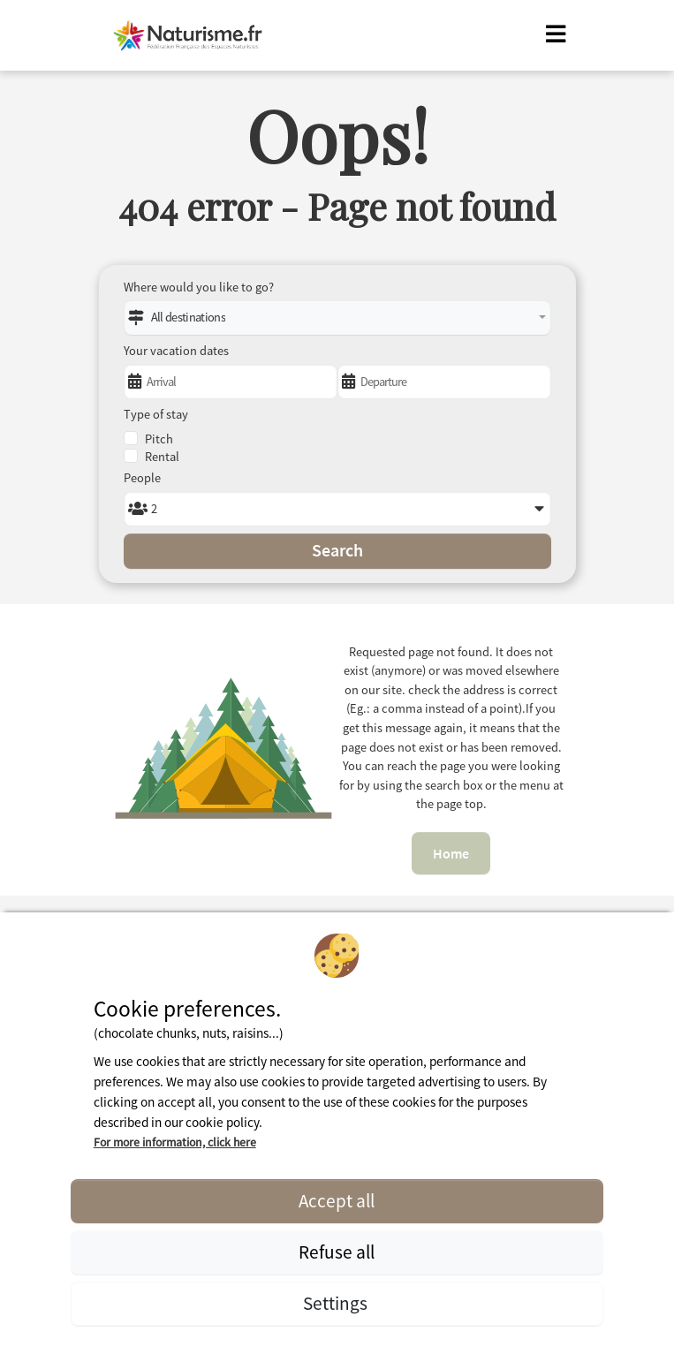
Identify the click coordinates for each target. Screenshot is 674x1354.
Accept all (337, 1201)
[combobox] (337, 318)
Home (451, 853)
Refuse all (337, 1252)
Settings (337, 1303)
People (142, 478)
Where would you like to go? (199, 287)
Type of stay (156, 414)
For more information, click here (175, 1142)
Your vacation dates (176, 351)
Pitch (159, 439)
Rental (162, 457)
